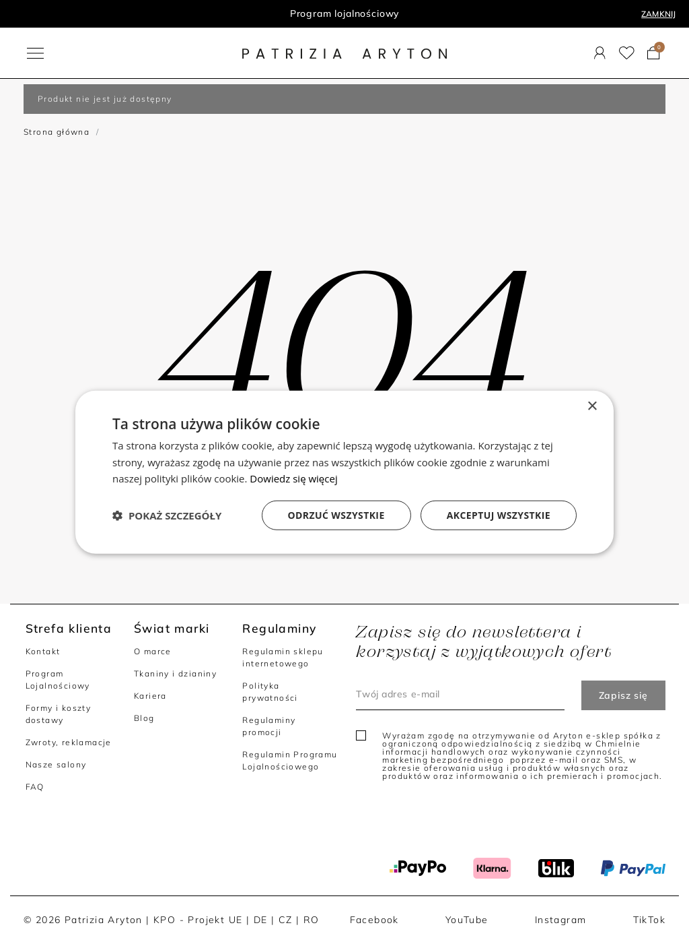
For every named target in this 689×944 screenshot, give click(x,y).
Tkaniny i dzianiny (175, 673)
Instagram (561, 920)
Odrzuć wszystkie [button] (336, 515)
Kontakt (43, 651)
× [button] (592, 406)
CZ (286, 920)
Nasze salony (56, 764)
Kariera (150, 696)
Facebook (374, 920)
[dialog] (344, 472)
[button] (166, 515)
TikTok (649, 920)
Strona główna (56, 132)
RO (311, 920)
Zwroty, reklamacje (69, 742)
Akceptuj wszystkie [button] (498, 515)
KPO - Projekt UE (197, 920)
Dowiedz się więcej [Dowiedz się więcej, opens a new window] (293, 478)
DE (261, 920)
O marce (153, 651)
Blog (144, 718)
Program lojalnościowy (345, 13)
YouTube (466, 920)
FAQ (35, 787)
